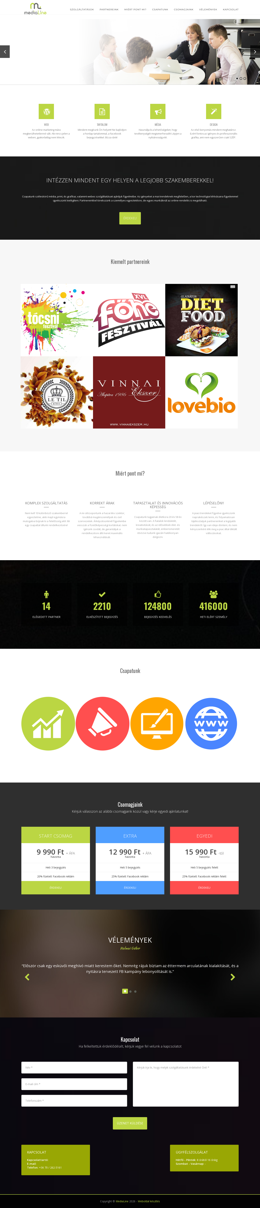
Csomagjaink (184, 9)
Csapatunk (160, 9)
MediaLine (122, 1201)
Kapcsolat (231, 9)
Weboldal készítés (149, 1201)
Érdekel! (130, 218)
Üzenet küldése (130, 1123)
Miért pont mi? (135, 9)
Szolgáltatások (82, 9)
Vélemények (208, 9)
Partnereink (109, 9)
